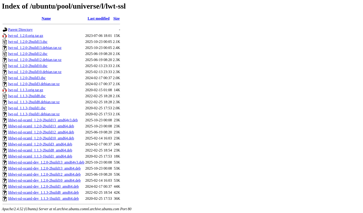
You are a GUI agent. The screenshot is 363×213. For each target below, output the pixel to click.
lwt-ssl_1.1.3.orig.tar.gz (25, 90)
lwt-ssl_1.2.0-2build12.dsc (27, 54)
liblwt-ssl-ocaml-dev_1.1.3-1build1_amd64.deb (43, 198)
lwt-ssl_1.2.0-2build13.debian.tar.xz (35, 48)
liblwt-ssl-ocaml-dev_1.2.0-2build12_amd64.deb (44, 174)
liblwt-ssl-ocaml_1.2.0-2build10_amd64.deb (41, 138)
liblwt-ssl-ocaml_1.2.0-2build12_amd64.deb (41, 132)
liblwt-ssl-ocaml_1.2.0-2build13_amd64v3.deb (43, 120)
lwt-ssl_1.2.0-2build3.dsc (27, 78)
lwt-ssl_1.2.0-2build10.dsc (27, 66)
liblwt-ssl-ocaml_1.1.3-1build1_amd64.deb (40, 156)
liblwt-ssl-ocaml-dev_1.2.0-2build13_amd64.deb (44, 168)
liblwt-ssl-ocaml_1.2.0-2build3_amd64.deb (40, 144)
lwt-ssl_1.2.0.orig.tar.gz (25, 36)
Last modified (99, 18)
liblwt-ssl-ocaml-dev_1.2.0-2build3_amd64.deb (43, 186)
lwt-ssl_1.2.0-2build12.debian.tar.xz (35, 60)
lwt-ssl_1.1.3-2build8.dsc (27, 96)
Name (46, 18)
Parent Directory (20, 30)
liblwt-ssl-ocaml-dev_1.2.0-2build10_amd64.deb (44, 180)
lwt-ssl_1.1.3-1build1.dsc (27, 108)
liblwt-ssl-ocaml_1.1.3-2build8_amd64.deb (40, 150)
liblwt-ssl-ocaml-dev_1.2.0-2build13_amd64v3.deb (46, 162)
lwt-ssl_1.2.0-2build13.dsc (27, 42)
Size (116, 18)
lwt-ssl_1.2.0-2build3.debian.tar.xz (34, 84)
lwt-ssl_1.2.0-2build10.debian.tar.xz (35, 72)
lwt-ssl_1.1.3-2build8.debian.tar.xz (34, 102)
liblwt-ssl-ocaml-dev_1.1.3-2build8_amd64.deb (43, 192)
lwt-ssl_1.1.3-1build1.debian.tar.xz (34, 114)
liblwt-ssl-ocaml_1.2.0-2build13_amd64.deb (41, 126)
